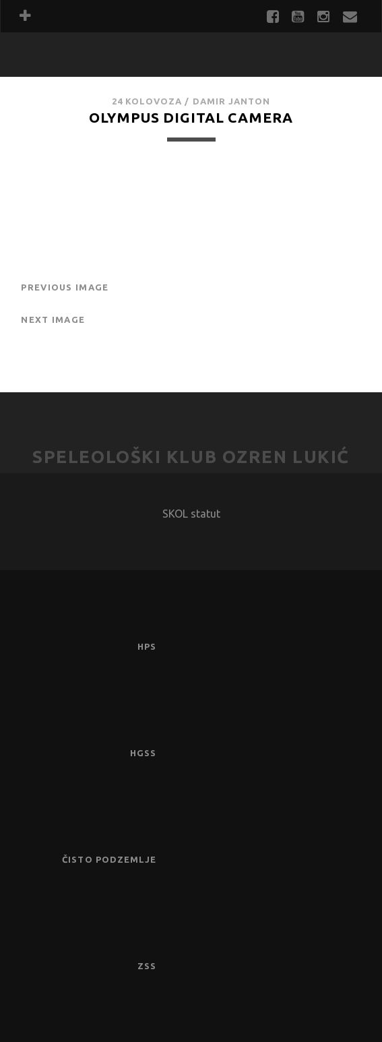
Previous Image (64, 287)
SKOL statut (191, 514)
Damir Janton (232, 101)
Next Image (53, 319)
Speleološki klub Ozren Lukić (191, 456)
